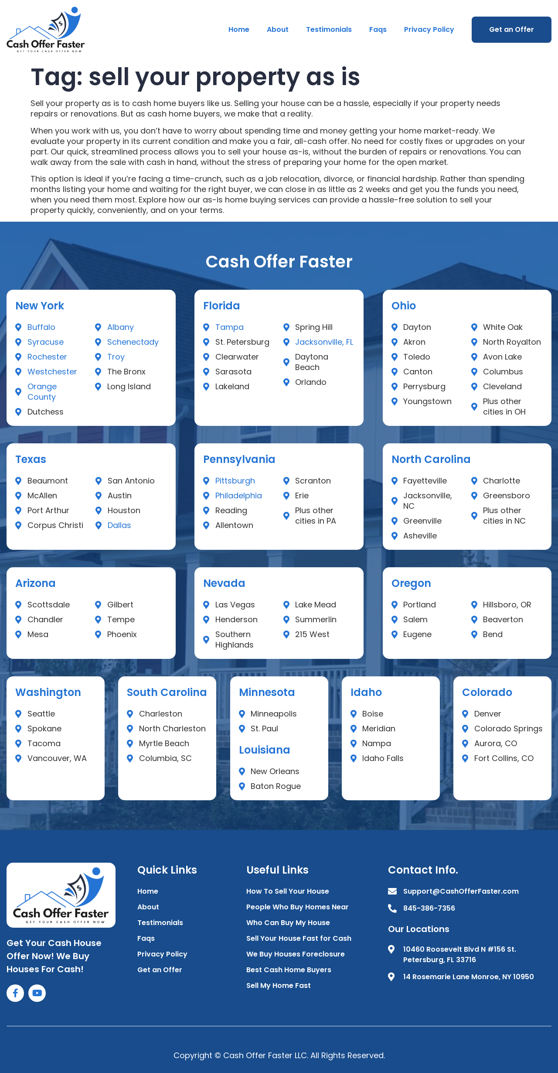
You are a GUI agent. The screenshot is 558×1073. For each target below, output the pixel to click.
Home (238, 29)
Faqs (378, 29)
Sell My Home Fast (278, 985)
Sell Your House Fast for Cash (298, 938)
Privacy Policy (429, 29)
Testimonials (329, 29)
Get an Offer (511, 29)
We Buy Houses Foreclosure (295, 954)
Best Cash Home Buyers (288, 970)
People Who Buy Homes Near (297, 907)
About (278, 29)
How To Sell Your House (287, 891)
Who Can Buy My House (288, 923)
